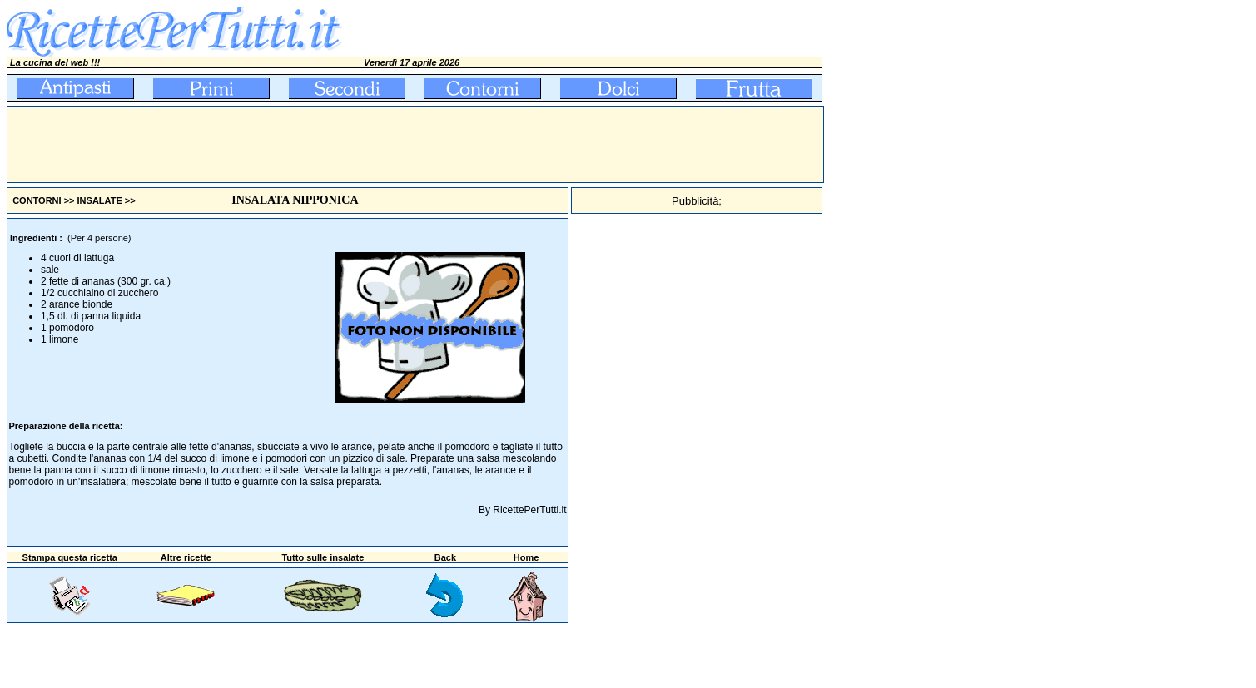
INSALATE (99, 200)
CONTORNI (36, 200)
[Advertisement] (310, 144)
